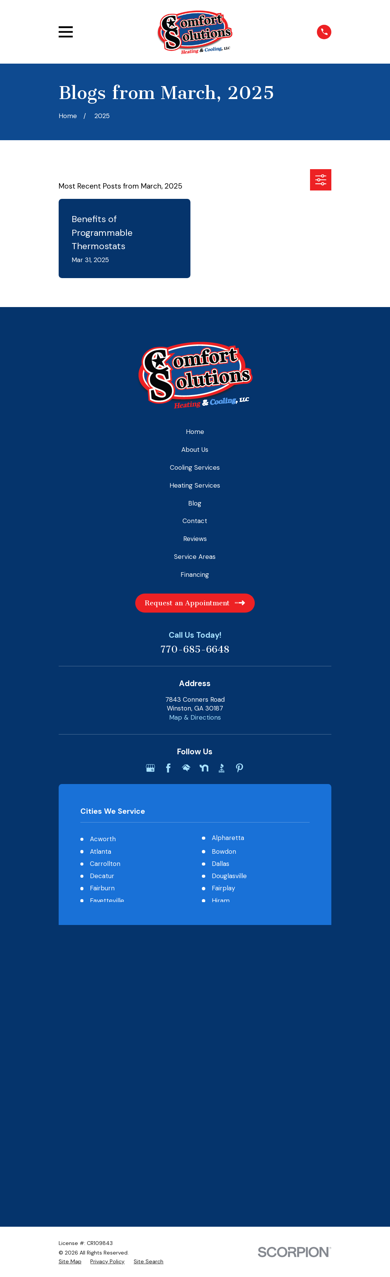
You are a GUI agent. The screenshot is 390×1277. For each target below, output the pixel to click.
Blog (194, 503)
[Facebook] (168, 768)
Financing (195, 574)
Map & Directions (195, 717)
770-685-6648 (194, 649)
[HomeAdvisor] (186, 768)
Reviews (195, 538)
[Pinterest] (239, 768)
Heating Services (194, 485)
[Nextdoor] (204, 768)
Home (195, 431)
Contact (194, 521)
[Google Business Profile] (150, 768)
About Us (194, 449)
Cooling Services (195, 467)
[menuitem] (70, 988)
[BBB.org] (221, 768)
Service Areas (195, 556)
